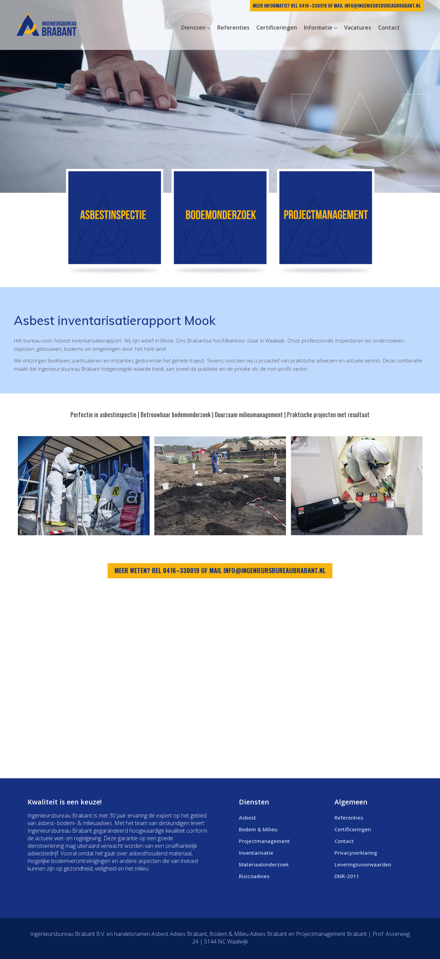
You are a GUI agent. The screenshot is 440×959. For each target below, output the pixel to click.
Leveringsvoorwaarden (362, 864)
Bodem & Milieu (258, 829)
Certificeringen (352, 829)
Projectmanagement (264, 840)
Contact (344, 840)
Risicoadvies (254, 876)
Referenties (348, 817)
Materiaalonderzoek (264, 864)
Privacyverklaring (355, 852)
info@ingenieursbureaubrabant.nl (382, 5)
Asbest (247, 817)
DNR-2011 (346, 876)
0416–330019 (313, 5)
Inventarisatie (256, 852)
